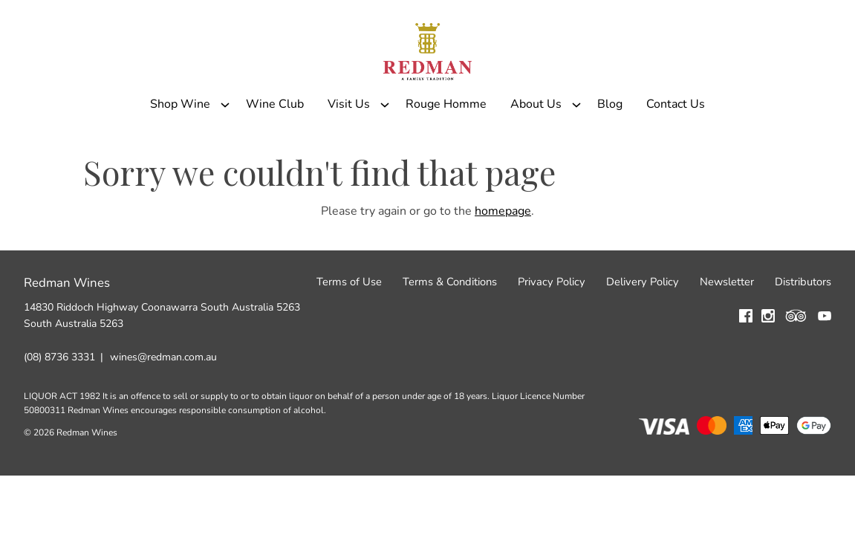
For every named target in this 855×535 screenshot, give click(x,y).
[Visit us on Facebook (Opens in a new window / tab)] (745, 359)
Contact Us (675, 136)
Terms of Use (349, 322)
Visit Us (349, 136)
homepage (503, 252)
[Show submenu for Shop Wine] (225, 136)
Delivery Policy (642, 322)
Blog (609, 136)
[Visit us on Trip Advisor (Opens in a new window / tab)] (796, 359)
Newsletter (727, 322)
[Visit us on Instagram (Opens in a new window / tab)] (768, 359)
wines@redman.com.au (163, 397)
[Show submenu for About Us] (576, 136)
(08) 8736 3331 (59, 397)
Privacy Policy (551, 322)
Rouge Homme (446, 136)
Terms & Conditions (450, 322)
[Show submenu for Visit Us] (385, 136)
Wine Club (275, 136)
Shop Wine (180, 136)
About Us (536, 136)
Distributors (803, 322)
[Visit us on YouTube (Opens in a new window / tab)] (824, 359)
